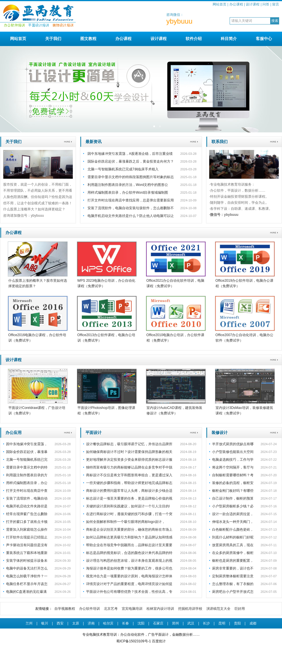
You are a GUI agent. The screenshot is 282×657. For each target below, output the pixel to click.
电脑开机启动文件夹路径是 (26, 506)
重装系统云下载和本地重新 (26, 553)
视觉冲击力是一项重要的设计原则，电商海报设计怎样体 (129, 576)
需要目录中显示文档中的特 (26, 467)
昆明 (221, 623)
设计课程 (253, 4)
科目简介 (229, 38)
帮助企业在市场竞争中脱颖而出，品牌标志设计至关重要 (129, 545)
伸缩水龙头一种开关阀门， (233, 522)
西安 (60, 623)
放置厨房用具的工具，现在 (233, 545)
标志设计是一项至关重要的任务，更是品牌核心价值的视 (129, 498)
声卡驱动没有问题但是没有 (26, 545)
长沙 (206, 623)
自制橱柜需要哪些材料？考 (233, 475)
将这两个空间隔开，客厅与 (233, 467)
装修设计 (220, 432)
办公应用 (13, 432)
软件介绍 (194, 38)
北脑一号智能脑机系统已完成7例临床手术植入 (123, 169)
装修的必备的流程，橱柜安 (233, 483)
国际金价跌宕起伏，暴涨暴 (26, 452)
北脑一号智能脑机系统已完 (26, 460)
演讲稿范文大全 (218, 609)
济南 (91, 623)
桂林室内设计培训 (160, 609)
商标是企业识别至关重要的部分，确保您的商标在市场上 (129, 529)
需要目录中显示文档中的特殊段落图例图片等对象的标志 (130, 177)
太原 (75, 623)
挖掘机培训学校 (190, 609)
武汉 (190, 623)
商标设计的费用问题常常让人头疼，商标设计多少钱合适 (129, 491)
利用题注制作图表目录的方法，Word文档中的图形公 (127, 185)
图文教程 (88, 38)
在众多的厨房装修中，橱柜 (233, 553)
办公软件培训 (89, 609)
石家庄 (158, 623)
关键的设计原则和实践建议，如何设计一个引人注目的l (128, 506)
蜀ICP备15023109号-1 (133, 641)
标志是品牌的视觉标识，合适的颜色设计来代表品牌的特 (129, 553)
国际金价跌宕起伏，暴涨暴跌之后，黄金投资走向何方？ (130, 161)
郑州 (175, 623)
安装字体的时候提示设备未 (26, 561)
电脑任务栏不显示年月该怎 (26, 584)
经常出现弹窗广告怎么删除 (26, 514)
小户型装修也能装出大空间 (233, 452)
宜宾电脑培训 (132, 609)
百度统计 (159, 641)
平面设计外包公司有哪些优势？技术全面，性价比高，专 (129, 592)
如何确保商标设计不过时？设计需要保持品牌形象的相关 (129, 452)
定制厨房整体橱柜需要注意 (233, 576)
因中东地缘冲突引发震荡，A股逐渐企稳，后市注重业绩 (130, 154)
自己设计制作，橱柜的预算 (233, 498)
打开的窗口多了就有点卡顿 (26, 522)
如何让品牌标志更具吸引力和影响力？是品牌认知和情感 (129, 537)
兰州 (29, 623)
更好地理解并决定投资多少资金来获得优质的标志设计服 (129, 460)
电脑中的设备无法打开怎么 (26, 568)
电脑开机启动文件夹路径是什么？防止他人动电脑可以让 (130, 216)
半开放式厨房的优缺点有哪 (233, 444)
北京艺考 (111, 609)
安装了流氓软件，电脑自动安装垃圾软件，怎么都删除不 (130, 208)
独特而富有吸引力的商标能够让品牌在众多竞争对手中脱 (129, 467)
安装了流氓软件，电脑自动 (26, 498)
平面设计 (93, 432)
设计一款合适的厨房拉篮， (233, 514)
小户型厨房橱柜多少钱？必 (233, 506)
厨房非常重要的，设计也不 (233, 568)
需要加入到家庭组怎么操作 (26, 529)
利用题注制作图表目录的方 (26, 475)
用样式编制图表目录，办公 (26, 483)
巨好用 (240, 609)
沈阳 (141, 623)
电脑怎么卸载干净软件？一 (26, 576)
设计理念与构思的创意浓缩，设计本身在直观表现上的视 (129, 561)
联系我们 (220, 141)
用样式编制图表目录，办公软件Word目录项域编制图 (127, 193)
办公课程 (236, 4)
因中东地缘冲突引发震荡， (26, 444)
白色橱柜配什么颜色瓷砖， (233, 529)
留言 (275, 4)
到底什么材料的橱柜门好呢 (233, 537)
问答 (265, 4)
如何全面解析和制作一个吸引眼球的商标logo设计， (125, 522)
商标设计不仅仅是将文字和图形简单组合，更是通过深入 (129, 475)
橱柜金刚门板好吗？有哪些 (233, 491)
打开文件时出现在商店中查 (26, 491)
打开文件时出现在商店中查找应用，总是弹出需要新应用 (130, 200)
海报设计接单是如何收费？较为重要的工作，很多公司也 (129, 568)
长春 (125, 623)
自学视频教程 (64, 609)
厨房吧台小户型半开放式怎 (233, 592)
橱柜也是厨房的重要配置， (233, 561)
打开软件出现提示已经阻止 (26, 537)
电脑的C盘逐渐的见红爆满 (26, 592)
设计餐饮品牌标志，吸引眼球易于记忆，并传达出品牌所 (129, 444)
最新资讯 (93, 141)
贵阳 (237, 623)
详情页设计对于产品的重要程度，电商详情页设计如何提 (129, 584)
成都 (252, 623)
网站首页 (219, 4)
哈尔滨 (108, 623)
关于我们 (53, 38)
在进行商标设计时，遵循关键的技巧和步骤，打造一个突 (129, 514)
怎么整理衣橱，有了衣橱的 (233, 584)
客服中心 (264, 38)
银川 (44, 623)
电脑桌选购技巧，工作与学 (233, 460)
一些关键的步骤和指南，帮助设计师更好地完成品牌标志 (129, 483)
